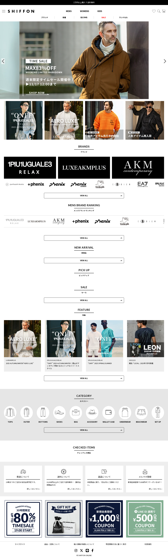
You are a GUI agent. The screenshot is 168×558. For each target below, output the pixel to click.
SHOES (59, 422)
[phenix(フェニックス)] (55, 184)
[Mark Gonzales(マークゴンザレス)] (97, 184)
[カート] (163, 11)
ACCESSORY (92, 422)
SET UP (158, 422)
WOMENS (84, 11)
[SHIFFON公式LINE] (87, 550)
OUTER (26, 422)
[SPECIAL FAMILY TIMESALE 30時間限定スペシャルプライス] (23, 519)
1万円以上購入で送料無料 (84, 2)
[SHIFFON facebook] (92, 550)
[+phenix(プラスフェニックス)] (33, 184)
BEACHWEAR (141, 422)
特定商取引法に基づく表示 (116, 544)
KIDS (100, 11)
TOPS (10, 422)
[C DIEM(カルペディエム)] (119, 184)
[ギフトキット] (63, 519)
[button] (3, 61)
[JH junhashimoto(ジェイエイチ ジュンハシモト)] (12, 184)
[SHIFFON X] (81, 550)
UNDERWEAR (125, 422)
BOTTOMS (43, 422)
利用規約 (148, 544)
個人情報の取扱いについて (84, 544)
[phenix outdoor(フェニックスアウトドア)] (76, 184)
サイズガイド (20, 544)
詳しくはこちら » (33, 489)
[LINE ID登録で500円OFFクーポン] (144, 519)
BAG (76, 422)
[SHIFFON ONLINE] (21, 11)
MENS (69, 11)
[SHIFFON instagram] (76, 550)
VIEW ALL (82, 195)
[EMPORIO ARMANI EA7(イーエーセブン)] (140, 184)
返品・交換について (52, 544)
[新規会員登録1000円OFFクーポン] (104, 519)
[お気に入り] (154, 11)
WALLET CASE (109, 422)
